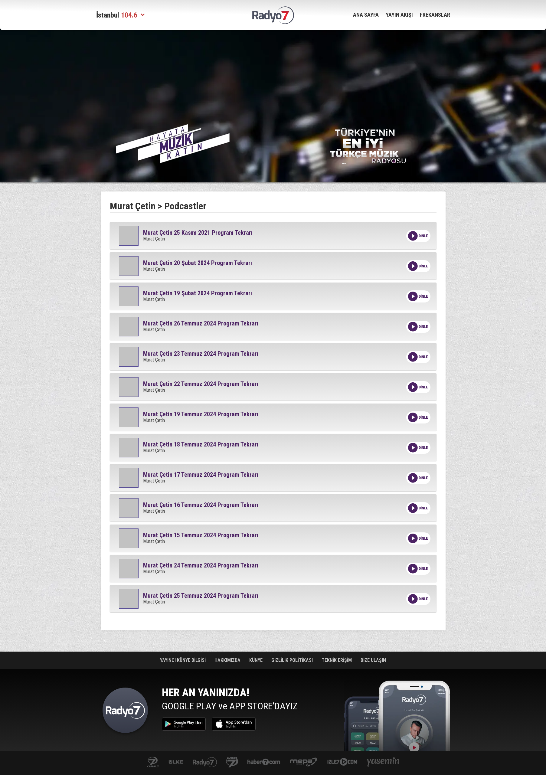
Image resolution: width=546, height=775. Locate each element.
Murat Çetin (132, 206)
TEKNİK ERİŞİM (337, 660)
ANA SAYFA (366, 14)
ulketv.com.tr (176, 762)
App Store (234, 724)
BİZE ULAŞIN (373, 660)
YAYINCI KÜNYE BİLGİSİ (183, 660)
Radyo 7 (125, 711)
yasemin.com (383, 762)
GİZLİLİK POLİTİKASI (292, 660)
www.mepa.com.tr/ (303, 762)
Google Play (184, 724)
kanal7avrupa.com (232, 762)
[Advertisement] (66, 127)
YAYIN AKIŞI (399, 14)
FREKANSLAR (435, 14)
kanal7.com (152, 762)
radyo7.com (205, 762)
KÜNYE (256, 660)
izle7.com (342, 762)
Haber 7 (263, 762)
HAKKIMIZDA (228, 660)
